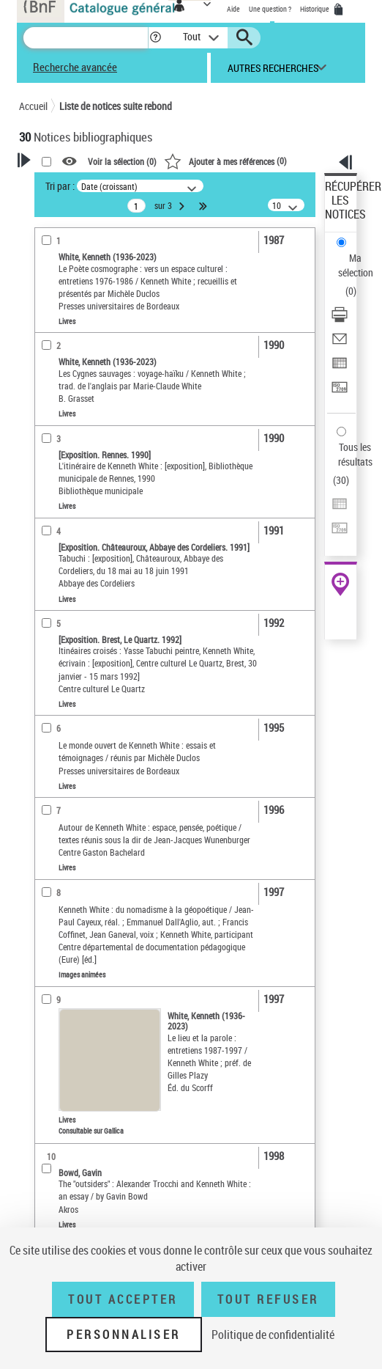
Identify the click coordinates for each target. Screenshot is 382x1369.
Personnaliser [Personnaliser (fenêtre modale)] (124, 1334)
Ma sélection (355, 265)
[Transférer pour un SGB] (339, 392)
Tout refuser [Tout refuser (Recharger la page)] (268, 1299)
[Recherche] (85, 37)
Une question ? (270, 9)
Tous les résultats (355, 454)
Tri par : (60, 186)
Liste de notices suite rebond (115, 106)
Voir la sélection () (122, 161)
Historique (315, 9)
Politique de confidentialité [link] (272, 1334)
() (225, 160)
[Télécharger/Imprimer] (339, 319)
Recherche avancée (75, 66)
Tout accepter (123, 1299)
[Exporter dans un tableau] (339, 368)
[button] (155, 37)
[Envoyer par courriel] (339, 343)
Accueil (33, 106)
